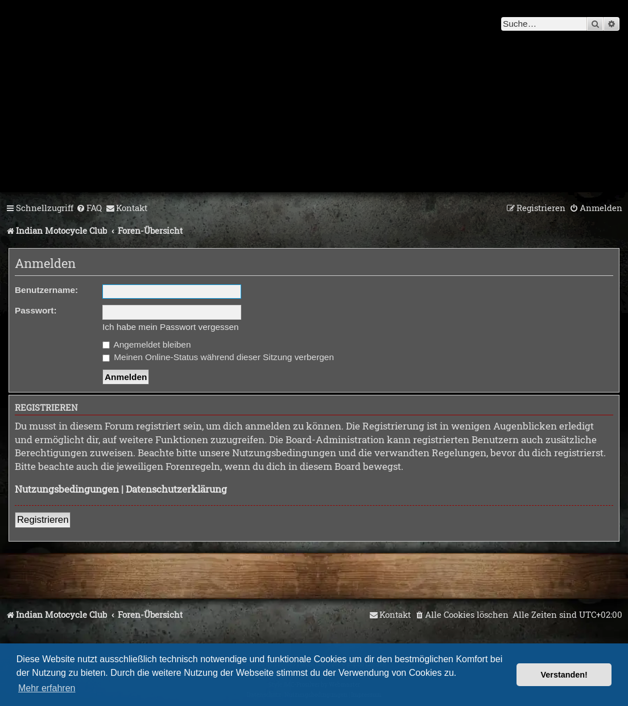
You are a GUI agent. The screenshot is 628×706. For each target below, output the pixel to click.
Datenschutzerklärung (176, 489)
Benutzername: (46, 290)
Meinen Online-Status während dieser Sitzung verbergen (218, 357)
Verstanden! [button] (564, 674)
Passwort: (36, 310)
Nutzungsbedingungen (67, 489)
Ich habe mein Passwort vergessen (170, 327)
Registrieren (42, 519)
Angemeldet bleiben (146, 344)
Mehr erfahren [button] (47, 688)
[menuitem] (89, 208)
